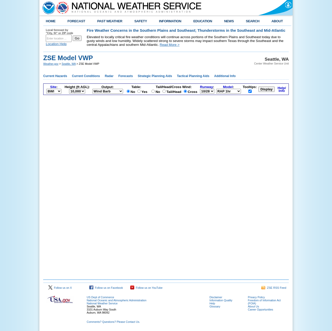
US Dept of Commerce (100, 297)
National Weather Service (102, 303)
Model (228, 87)
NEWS (229, 21)
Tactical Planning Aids (193, 76)
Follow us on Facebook (106, 287)
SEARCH (252, 21)
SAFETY (140, 21)
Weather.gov (51, 63)
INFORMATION (170, 21)
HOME (51, 21)
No (133, 92)
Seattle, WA (69, 63)
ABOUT (277, 21)
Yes (144, 92)
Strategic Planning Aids (155, 76)
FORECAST (76, 21)
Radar (109, 76)
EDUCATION (202, 21)
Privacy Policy (256, 297)
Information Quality (220, 300)
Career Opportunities (260, 309)
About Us (253, 306)
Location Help (56, 44)
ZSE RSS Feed (273, 287)
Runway (206, 87)
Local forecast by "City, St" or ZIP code (59, 31)
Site (53, 87)
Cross (192, 92)
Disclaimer (215, 297)
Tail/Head (174, 92)
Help (212, 303)
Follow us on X (60, 287)
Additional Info (225, 76)
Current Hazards (55, 76)
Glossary (214, 306)
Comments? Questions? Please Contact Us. (113, 321)
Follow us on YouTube (146, 287)
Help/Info (282, 89)
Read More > (169, 45)
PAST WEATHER (109, 21)
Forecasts (125, 76)
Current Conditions (86, 76)
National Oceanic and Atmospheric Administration (116, 300)
